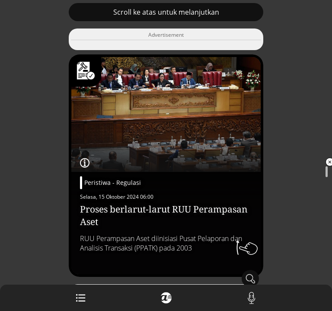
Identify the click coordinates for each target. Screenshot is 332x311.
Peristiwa (97, 182)
